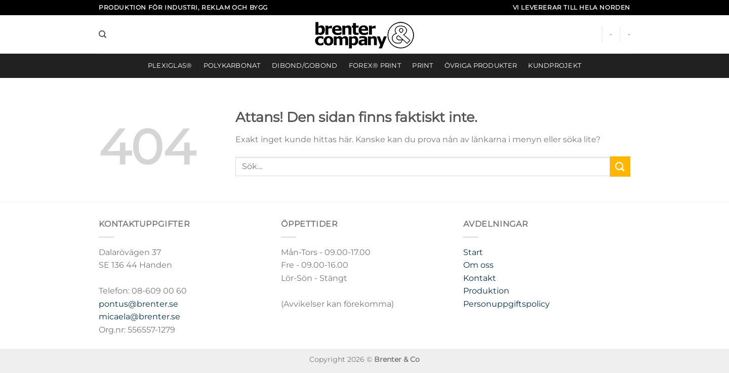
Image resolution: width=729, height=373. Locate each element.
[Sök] (102, 34)
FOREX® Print (375, 65)
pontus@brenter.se (138, 304)
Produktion (486, 291)
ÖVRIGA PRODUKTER (480, 65)
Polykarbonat (232, 65)
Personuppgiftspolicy (506, 304)
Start (473, 252)
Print (422, 65)
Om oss (478, 265)
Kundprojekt (554, 65)
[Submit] (620, 166)
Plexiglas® (170, 65)
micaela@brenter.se (139, 316)
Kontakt (479, 278)
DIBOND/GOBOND (304, 65)
